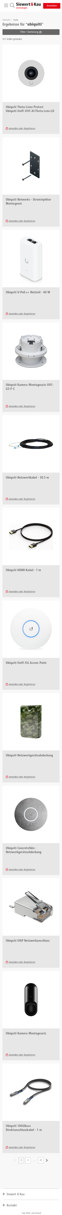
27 (41, 1160)
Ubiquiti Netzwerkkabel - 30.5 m (27, 478)
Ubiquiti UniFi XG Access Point (26, 663)
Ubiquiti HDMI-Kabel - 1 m (23, 570)
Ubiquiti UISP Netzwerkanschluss (28, 941)
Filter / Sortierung (31, 32)
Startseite (6, 20)
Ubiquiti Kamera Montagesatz (26, 1033)
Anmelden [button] (52, 5)
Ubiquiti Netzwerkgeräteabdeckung (29, 755)
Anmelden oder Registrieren (22, 128)
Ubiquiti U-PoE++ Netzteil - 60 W (28, 292)
